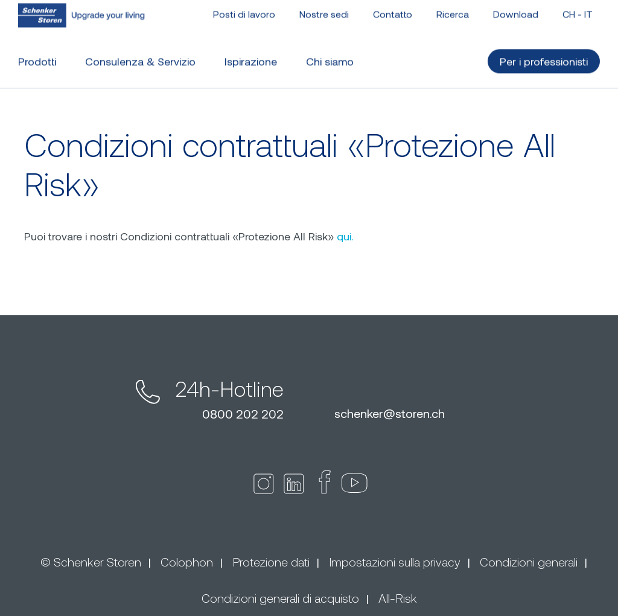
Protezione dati (271, 561)
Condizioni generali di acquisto (280, 598)
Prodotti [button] (37, 56)
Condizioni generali (529, 561)
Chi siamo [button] (330, 56)
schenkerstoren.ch (389, 413)
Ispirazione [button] (251, 56)
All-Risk (397, 598)
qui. (345, 236)
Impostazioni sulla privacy (394, 561)
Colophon (187, 561)
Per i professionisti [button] (544, 56)
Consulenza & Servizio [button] (140, 56)
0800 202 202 (243, 413)
